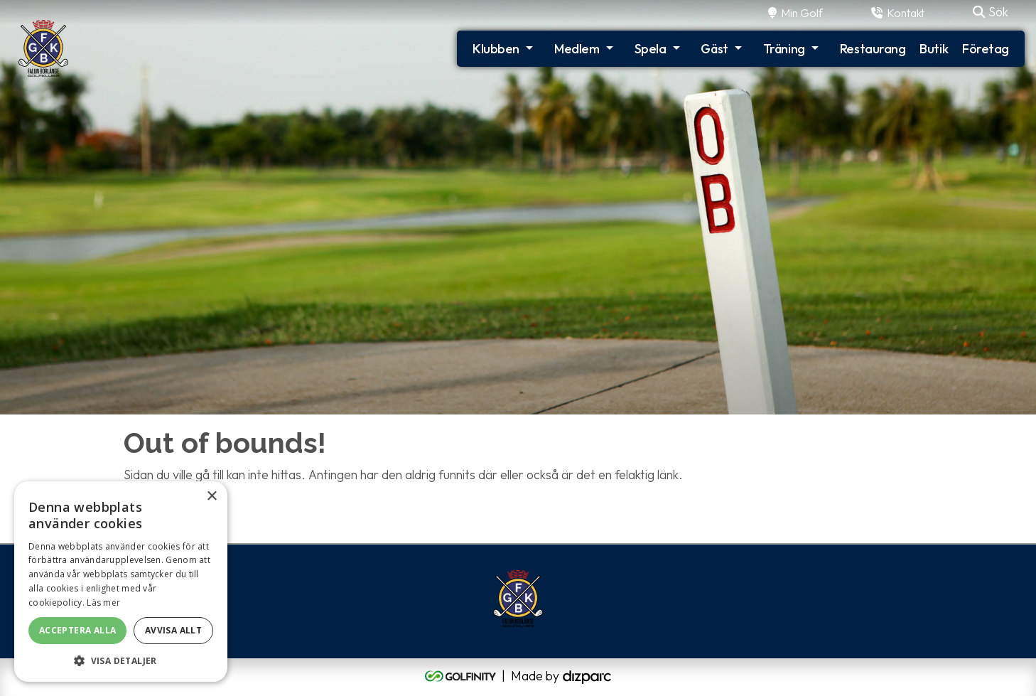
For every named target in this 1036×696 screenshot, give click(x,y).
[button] (120, 660)
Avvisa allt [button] (173, 630)
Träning (784, 49)
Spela (651, 49)
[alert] (120, 581)
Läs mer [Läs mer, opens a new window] (103, 602)
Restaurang (873, 49)
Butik (933, 49)
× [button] (211, 496)
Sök (990, 12)
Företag (985, 49)
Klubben (496, 49)
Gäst (714, 49)
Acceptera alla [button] (78, 630)
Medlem (576, 49)
